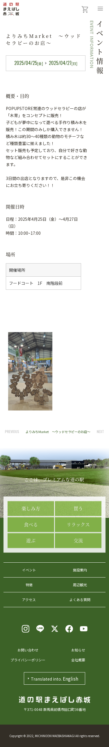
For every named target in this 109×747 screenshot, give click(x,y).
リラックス (78, 546)
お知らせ (78, 649)
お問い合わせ (27, 649)
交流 (78, 562)
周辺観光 (80, 584)
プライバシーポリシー (27, 659)
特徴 (29, 584)
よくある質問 (79, 599)
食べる (31, 546)
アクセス (29, 599)
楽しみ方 (31, 530)
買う (78, 530)
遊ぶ (30, 562)
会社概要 (78, 659)
